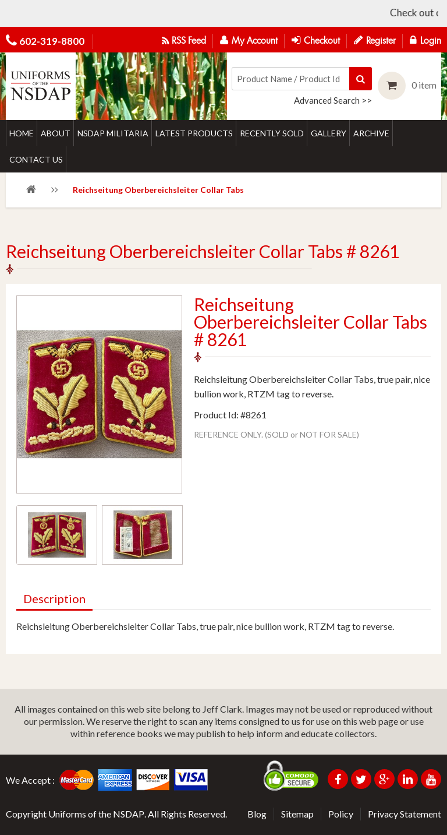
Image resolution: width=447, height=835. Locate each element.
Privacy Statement (404, 813)
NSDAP (128, 813)
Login (425, 40)
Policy (340, 813)
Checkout (316, 40)
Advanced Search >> (333, 100)
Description (54, 598)
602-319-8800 (51, 41)
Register (375, 40)
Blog (257, 813)
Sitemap (297, 813)
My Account (249, 40)
